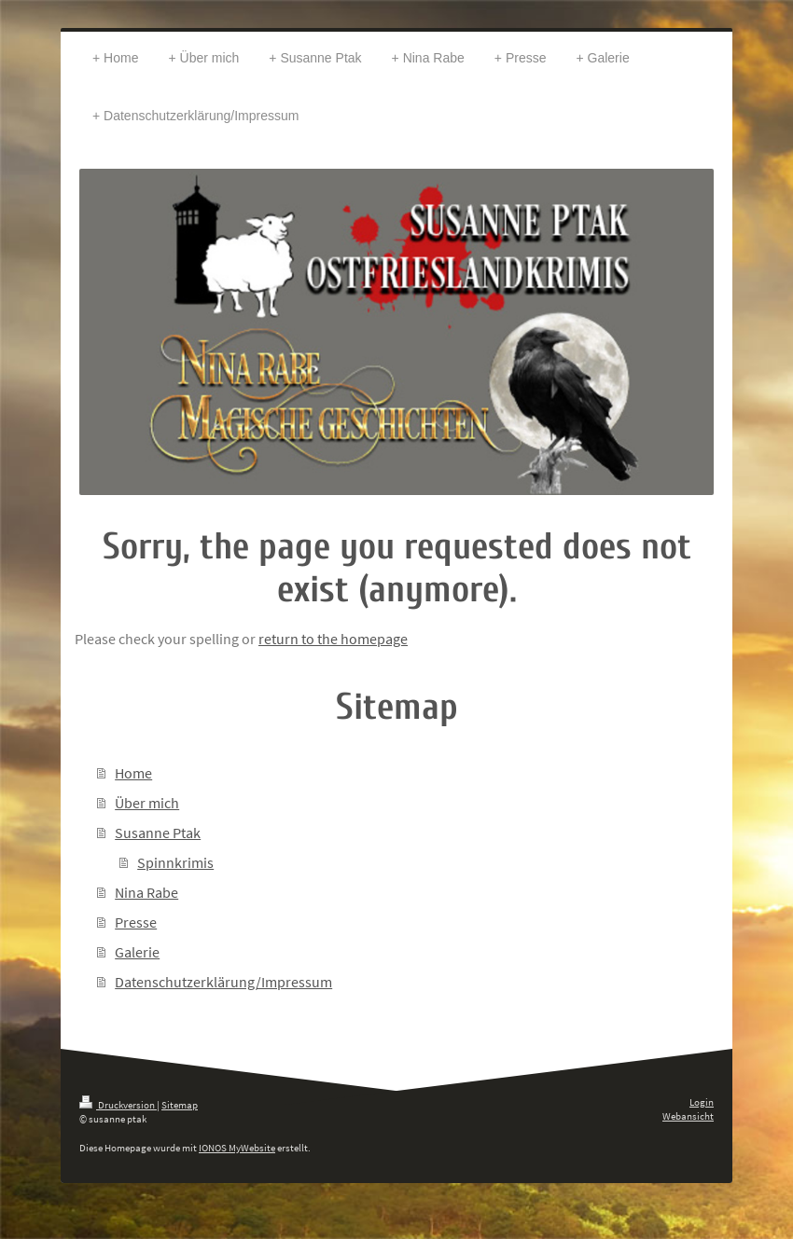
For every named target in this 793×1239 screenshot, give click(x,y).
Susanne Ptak (158, 832)
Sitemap (179, 1104)
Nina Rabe (146, 892)
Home (133, 773)
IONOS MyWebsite (237, 1147)
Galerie (137, 952)
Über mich (147, 802)
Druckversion (118, 1104)
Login (701, 1101)
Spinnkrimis (175, 862)
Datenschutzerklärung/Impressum (223, 981)
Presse (136, 922)
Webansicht (688, 1115)
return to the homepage (333, 638)
